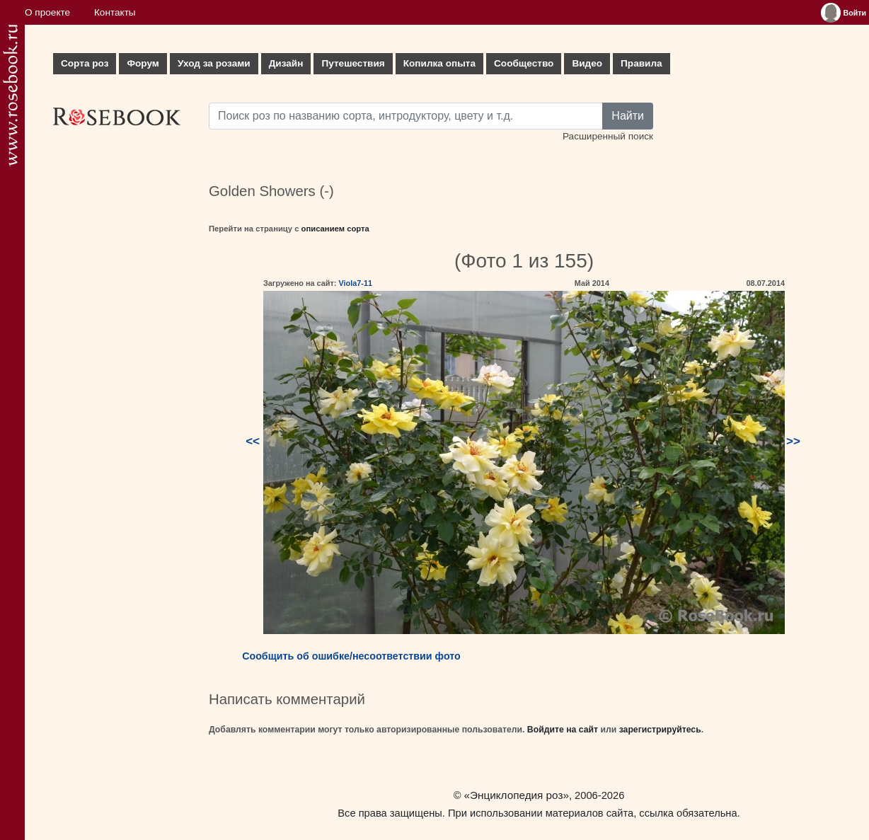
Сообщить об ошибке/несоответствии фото (351, 656)
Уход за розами (214, 63)
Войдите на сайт (562, 730)
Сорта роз (84, 63)
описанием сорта (335, 228)
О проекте (47, 12)
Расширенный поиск (608, 136)
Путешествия (352, 63)
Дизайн (286, 63)
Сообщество (523, 63)
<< (253, 441)
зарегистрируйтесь (660, 730)
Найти (627, 116)
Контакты (115, 12)
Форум (143, 63)
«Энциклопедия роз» (516, 795)
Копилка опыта (439, 63)
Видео (587, 63)
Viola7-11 (355, 283)
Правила (641, 63)
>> (793, 441)
